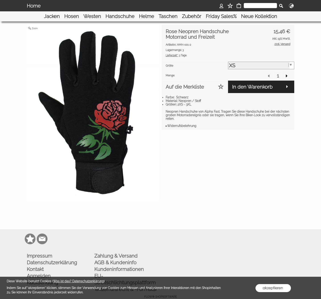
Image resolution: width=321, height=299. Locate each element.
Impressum (39, 248)
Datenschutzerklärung (52, 255)
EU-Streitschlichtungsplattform (125, 271)
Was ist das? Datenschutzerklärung (78, 281)
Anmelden (39, 268)
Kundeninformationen (119, 261)
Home (34, 6)
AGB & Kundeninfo (115, 255)
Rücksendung (42, 275)
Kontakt (35, 261)
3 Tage (176, 47)
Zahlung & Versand (116, 248)
